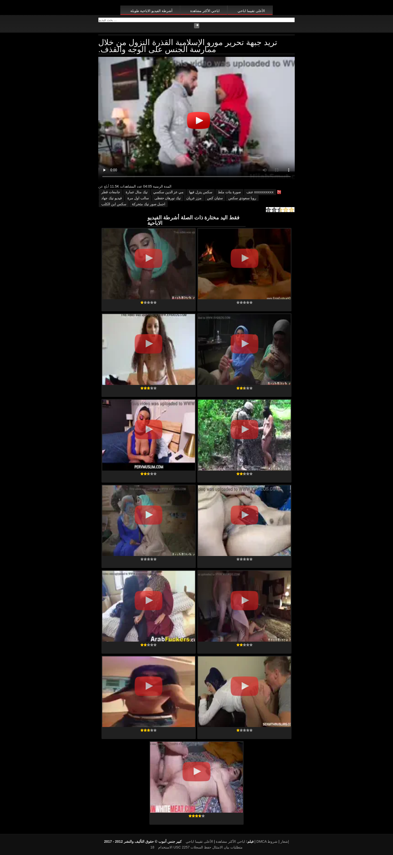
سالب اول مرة (138, 198)
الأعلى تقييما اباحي (251, 11)
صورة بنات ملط (229, 192)
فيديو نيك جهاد (111, 198)
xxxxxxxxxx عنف (260, 192)
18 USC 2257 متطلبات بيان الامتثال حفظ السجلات (196, 847)
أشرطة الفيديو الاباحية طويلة (151, 11)
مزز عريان (194, 198)
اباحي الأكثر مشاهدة (205, 11)
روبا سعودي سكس (242, 198)
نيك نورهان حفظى (167, 198)
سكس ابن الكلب (113, 204)
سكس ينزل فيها (200, 192)
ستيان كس (215, 198)
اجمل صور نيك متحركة (148, 204)
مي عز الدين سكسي (168, 192)
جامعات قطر (110, 192)
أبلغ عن (103, 186)
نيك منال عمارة (137, 192)
